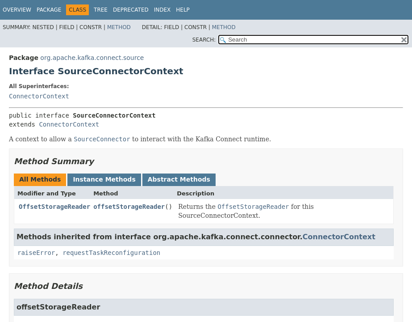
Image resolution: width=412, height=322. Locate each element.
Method (119, 27)
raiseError (36, 252)
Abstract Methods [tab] (179, 179)
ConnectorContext (39, 96)
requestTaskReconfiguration (111, 252)
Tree (101, 10)
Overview (17, 10)
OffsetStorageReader (54, 206)
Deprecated (131, 10)
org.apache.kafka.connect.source (92, 57)
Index (162, 10)
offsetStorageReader (129, 206)
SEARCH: (204, 40)
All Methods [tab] (40, 179)
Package (49, 10)
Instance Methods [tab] (104, 179)
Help (183, 10)
